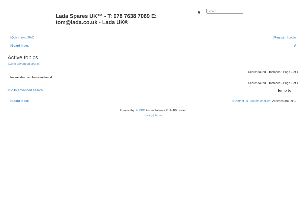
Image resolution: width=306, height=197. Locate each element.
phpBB (139, 110)
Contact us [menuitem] (240, 100)
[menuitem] (30, 37)
